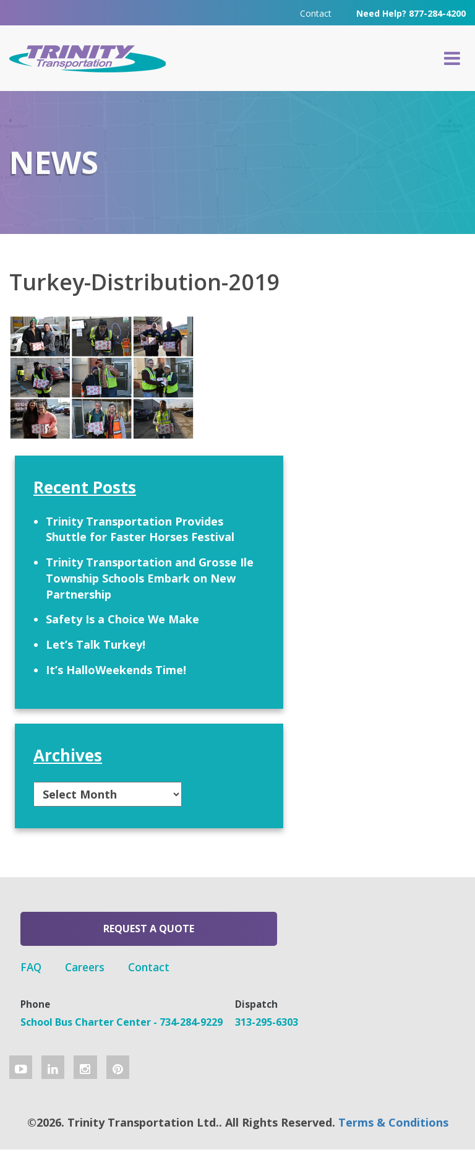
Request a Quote (89, 943)
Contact (316, 12)
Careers (255, 939)
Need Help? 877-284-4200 (411, 12)
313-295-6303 (219, 1030)
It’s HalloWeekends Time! (397, 667)
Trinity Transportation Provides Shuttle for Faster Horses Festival (400, 392)
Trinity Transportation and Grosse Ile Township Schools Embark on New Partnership (398, 496)
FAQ (199, 939)
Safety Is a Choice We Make (399, 577)
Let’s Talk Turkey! (381, 618)
